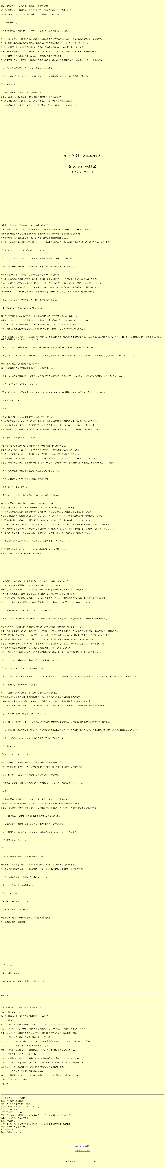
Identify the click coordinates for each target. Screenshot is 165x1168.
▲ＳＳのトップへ (82, 1151)
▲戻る (96, 1161)
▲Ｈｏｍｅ (70, 1161)
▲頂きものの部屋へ (82, 1146)
